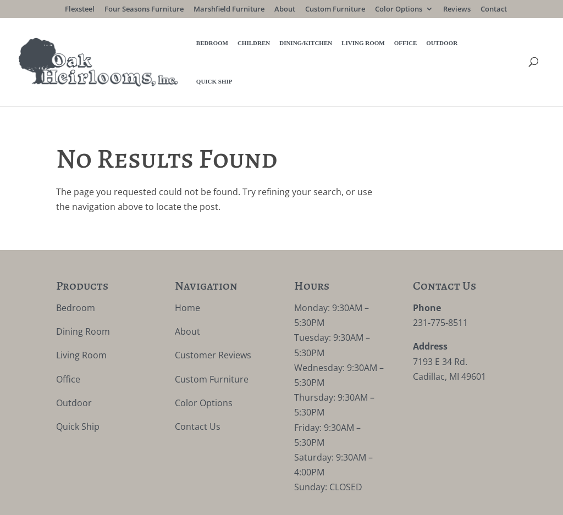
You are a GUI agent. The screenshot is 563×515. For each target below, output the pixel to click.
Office (361, 44)
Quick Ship (440, 44)
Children (209, 44)
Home (187, 271)
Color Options (398, 9)
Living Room (318, 44)
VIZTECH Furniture (313, 499)
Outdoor (397, 44)
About (284, 9)
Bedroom (168, 44)
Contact (494, 9)
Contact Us (197, 390)
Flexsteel (80, 9)
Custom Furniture (335, 9)
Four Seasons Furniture (144, 9)
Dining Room (83, 295)
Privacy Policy (174, 499)
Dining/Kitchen (261, 44)
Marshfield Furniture (229, 9)
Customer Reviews (213, 319)
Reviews (457, 9)
